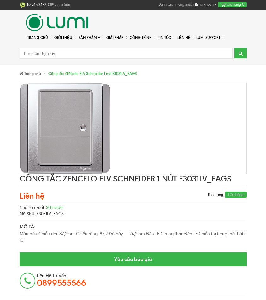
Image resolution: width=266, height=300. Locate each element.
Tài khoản (206, 4)
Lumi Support (208, 37)
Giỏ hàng (232, 4)
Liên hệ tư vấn (61, 280)
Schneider (55, 207)
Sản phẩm (89, 37)
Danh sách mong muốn (176, 4)
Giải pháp (114, 37)
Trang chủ (37, 37)
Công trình (141, 37)
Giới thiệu (63, 37)
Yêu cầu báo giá (133, 259)
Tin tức (164, 37)
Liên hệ (183, 37)
